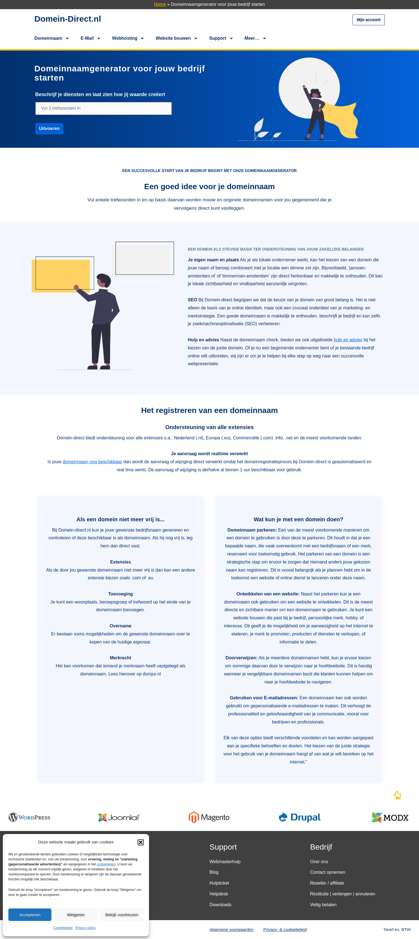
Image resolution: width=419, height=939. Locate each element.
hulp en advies (348, 339)
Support (221, 38)
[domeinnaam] (103, 111)
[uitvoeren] (49, 132)
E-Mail (91, 38)
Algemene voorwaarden (232, 929)
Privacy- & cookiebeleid (285, 929)
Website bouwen (177, 38)
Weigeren (76, 914)
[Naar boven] (397, 796)
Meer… (256, 38)
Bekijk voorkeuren (121, 914)
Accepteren (30, 914)
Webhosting (128, 38)
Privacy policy (85, 928)
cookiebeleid (106, 864)
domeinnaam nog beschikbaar (92, 461)
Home (160, 4)
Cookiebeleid (63, 928)
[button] (140, 842)
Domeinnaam (52, 38)
